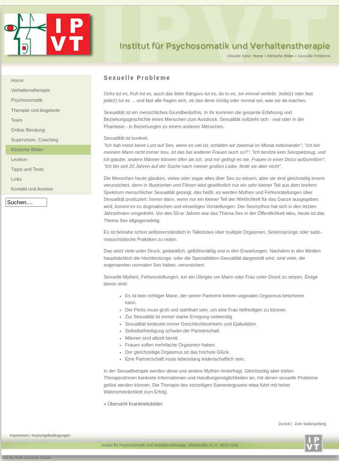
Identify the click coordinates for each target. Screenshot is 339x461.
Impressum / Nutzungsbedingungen (40, 435)
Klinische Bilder (280, 56)
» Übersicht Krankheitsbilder (133, 403)
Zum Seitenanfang (310, 424)
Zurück (285, 424)
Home (258, 56)
